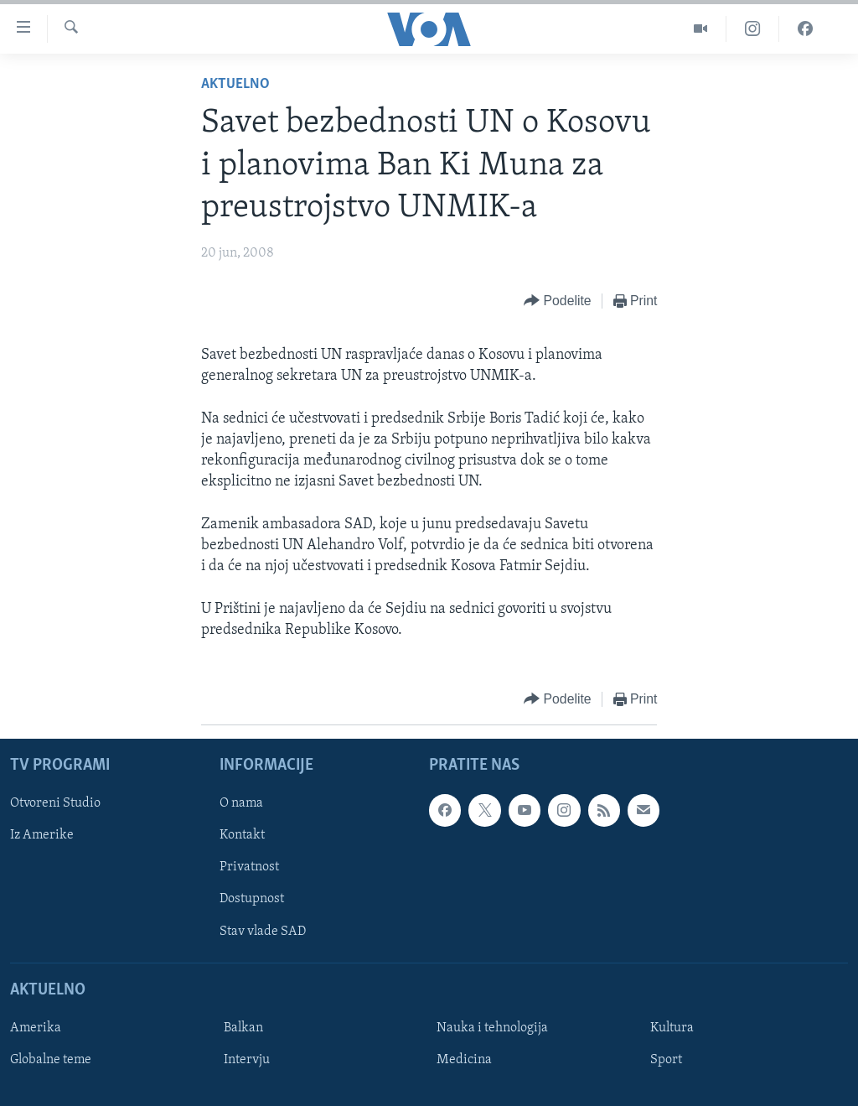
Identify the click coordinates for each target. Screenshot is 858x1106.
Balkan (243, 1028)
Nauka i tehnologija (492, 1028)
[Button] (557, 301)
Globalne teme (50, 1060)
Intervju (247, 1060)
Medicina (464, 1060)
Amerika (35, 1028)
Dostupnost (252, 899)
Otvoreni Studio (55, 803)
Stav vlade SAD (263, 931)
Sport (666, 1060)
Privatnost (249, 867)
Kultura (672, 1028)
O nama (241, 803)
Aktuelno (235, 84)
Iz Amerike (42, 835)
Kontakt (242, 835)
